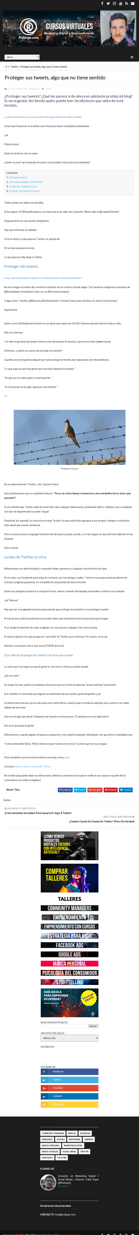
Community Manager (53, 1129)
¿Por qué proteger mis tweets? (26, 182)
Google (61, 1135)
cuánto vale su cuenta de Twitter (32, 766)
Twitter (14, 66)
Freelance (47, 1135)
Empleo (72, 1129)
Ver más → (64, 1182)
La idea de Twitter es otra (23, 186)
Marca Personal (50, 1141)
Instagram (74, 1135)
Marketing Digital (73, 1141)
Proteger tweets (18, 177)
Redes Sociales (50, 1147)
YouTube (61, 1153)
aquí (67, 757)
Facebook (85, 1129)
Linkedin (88, 1135)
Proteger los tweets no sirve (24, 191)
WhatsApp (47, 1153)
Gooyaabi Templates (70, 1230)
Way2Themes (33, 1230)
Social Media (69, 1147)
